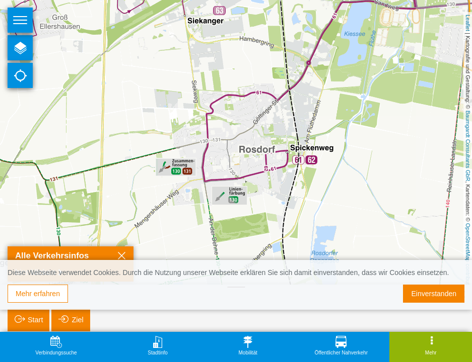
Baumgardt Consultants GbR (468, 146)
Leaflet (468, 23)
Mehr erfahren (38, 294)
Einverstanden (433, 294)
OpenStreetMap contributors (468, 258)
